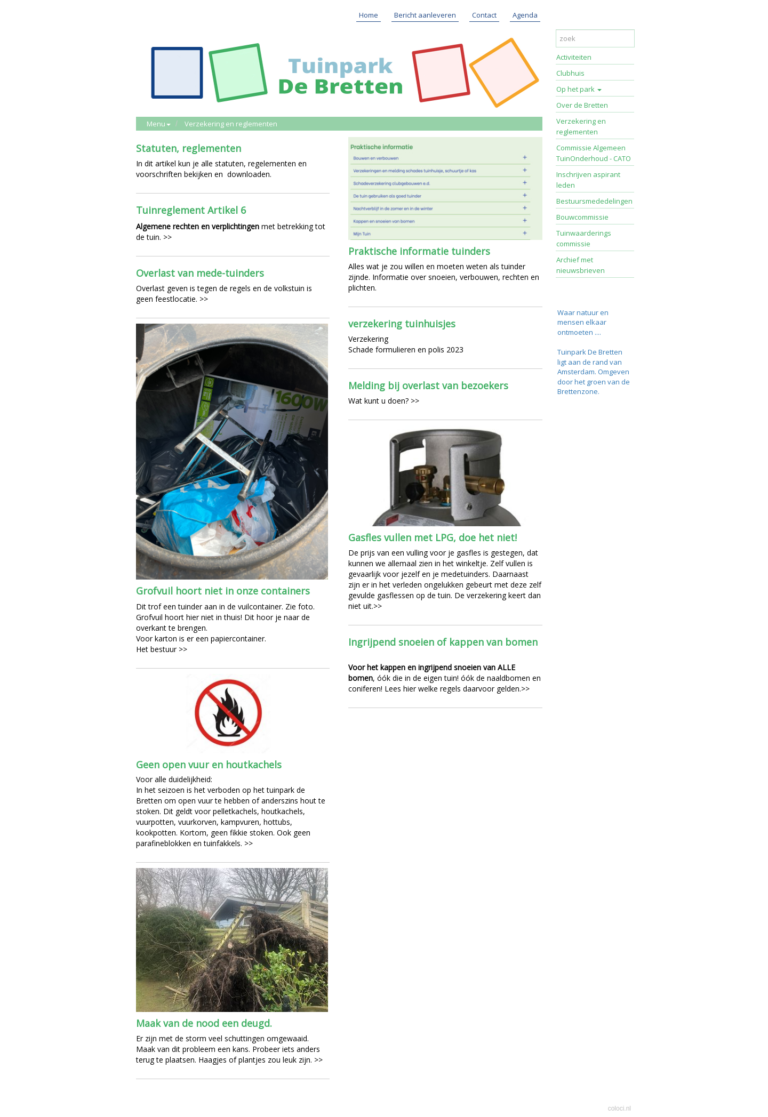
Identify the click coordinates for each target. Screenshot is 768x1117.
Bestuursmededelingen (594, 201)
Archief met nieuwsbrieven (580, 265)
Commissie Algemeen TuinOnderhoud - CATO (593, 153)
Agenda (525, 15)
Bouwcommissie (582, 217)
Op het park (579, 89)
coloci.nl (619, 1108)
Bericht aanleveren (425, 15)
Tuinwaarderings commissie (583, 238)
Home (368, 15)
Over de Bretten (582, 105)
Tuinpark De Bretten (589, 352)
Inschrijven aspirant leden (588, 180)
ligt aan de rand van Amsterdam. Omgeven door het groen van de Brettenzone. (593, 377)
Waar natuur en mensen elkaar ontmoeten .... (583, 322)
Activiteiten (573, 57)
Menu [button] (159, 123)
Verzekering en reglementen (231, 123)
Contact (484, 15)
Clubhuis (570, 73)
